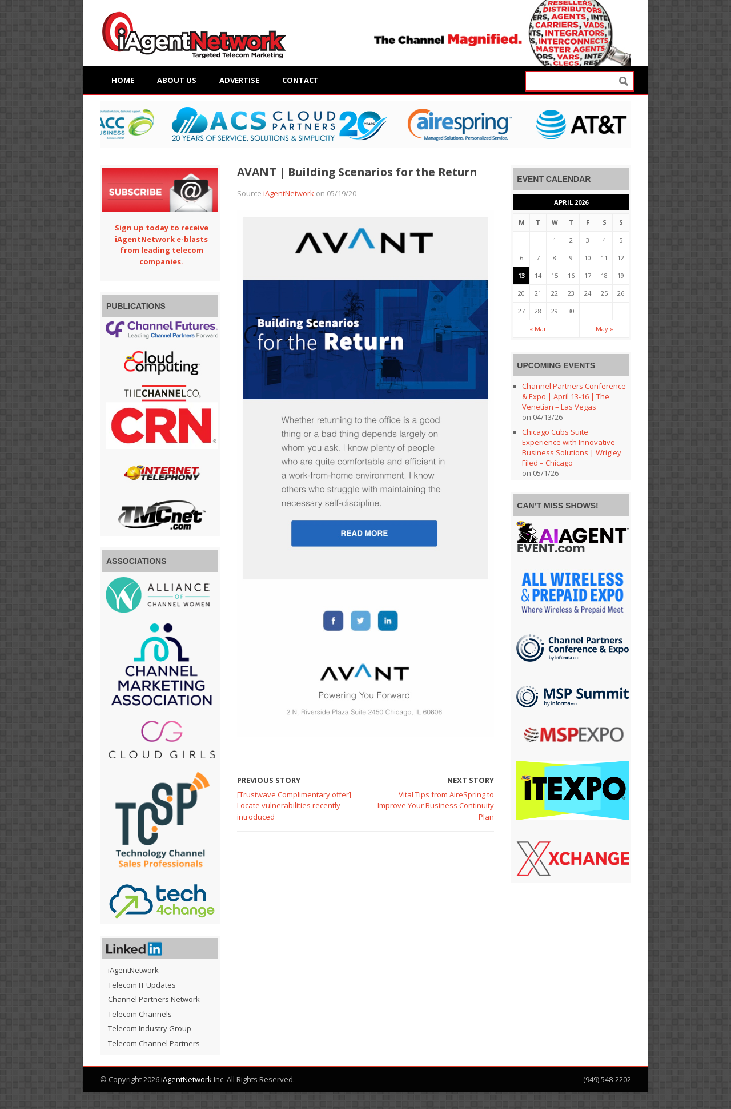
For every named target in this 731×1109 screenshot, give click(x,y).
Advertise (239, 80)
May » (604, 328)
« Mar (538, 328)
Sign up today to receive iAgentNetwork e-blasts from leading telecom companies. (161, 244)
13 (521, 275)
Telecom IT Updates (142, 985)
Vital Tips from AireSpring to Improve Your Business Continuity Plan (435, 805)
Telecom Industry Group (149, 1028)
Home (122, 80)
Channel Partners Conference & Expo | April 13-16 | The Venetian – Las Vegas (574, 396)
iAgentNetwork (288, 193)
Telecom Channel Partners (154, 1043)
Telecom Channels (140, 1014)
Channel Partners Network (154, 999)
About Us (176, 80)
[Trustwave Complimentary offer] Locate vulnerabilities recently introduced (294, 805)
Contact (300, 80)
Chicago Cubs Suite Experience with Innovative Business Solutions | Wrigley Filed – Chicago (571, 447)
